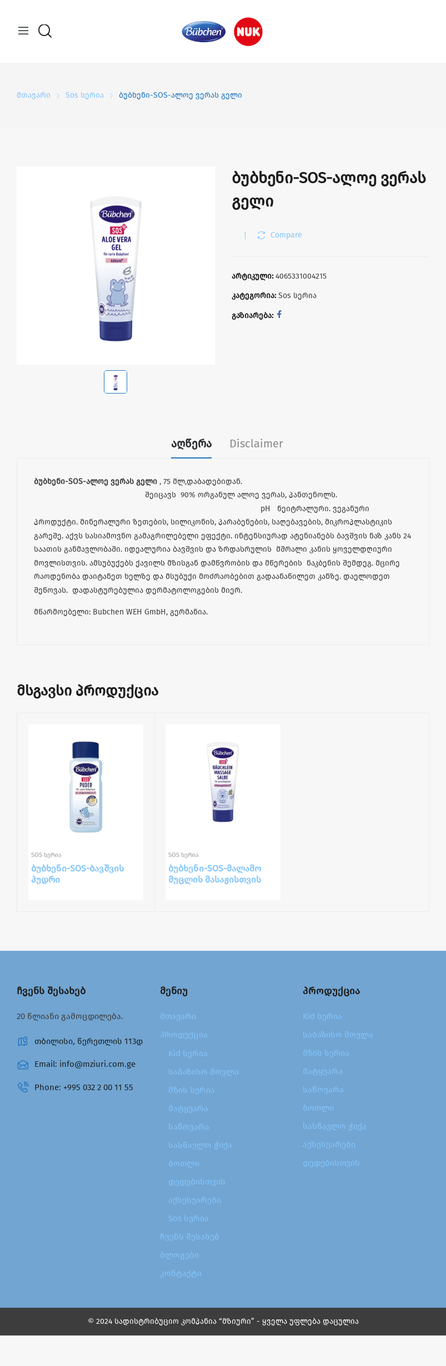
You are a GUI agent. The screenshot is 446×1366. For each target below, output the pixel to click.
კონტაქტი (181, 1273)
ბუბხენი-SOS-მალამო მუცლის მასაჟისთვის (214, 874)
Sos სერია (297, 295)
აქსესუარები (194, 1200)
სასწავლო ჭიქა (200, 1145)
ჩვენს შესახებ (189, 1237)
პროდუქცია (184, 1035)
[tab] (191, 445)
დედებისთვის (196, 1182)
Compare (286, 235)
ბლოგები (179, 1255)
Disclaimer (256, 443)
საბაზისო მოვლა (203, 1072)
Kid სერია (188, 1053)
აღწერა (191, 443)
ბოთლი (183, 1163)
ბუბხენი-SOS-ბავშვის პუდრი (77, 874)
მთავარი (178, 1016)
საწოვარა (188, 1127)
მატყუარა (188, 1108)
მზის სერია (191, 1090)
